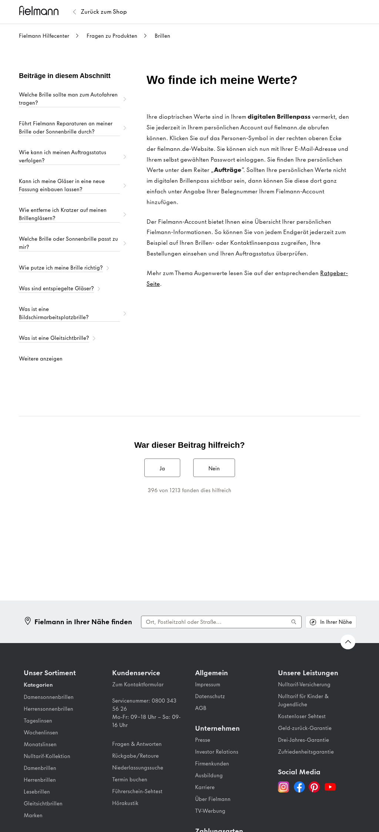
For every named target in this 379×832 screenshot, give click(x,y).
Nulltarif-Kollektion (47, 756)
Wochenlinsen (41, 732)
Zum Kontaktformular (138, 684)
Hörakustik (125, 803)
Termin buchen (129, 779)
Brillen (162, 36)
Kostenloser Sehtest (302, 716)
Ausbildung (209, 775)
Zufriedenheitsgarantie (306, 751)
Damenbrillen (40, 768)
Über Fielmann (213, 799)
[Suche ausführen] (294, 622)
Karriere (205, 787)
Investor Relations (216, 751)
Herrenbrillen (40, 780)
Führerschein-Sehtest (137, 791)
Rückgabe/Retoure (135, 755)
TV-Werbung (210, 811)
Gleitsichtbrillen (43, 803)
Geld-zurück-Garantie (305, 728)
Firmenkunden (212, 763)
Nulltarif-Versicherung (304, 684)
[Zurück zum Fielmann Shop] (104, 11)
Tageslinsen (38, 720)
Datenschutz (210, 696)
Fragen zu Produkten (112, 36)
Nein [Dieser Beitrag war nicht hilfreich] (214, 468)
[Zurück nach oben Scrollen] (348, 642)
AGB (201, 708)
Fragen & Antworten (137, 744)
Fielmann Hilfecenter (44, 36)
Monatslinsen (40, 744)
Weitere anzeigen (41, 358)
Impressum (207, 684)
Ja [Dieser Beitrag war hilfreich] (162, 468)
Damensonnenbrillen (49, 697)
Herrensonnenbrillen (48, 709)
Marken (33, 815)
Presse (202, 740)
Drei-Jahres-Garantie (303, 740)
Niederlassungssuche (137, 767)
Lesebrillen (37, 791)
